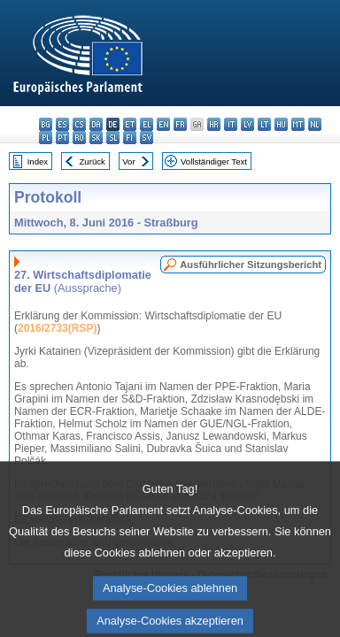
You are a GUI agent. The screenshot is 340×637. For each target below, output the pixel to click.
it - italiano (230, 124)
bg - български (45, 124)
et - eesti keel (129, 124)
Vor (128, 161)
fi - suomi (129, 137)
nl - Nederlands (314, 124)
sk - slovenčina (96, 137)
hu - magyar (281, 124)
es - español (62, 124)
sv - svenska (146, 137)
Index (37, 161)
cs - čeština (79, 124)
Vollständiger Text (214, 161)
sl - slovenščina (113, 137)
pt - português (62, 137)
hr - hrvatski (213, 124)
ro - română (79, 137)
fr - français (180, 124)
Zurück (92, 161)
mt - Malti (298, 124)
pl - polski (45, 137)
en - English (163, 124)
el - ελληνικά (146, 124)
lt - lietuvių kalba (264, 124)
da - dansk (96, 124)
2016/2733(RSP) (57, 328)
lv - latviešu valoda (247, 124)
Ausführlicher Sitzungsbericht (250, 264)
